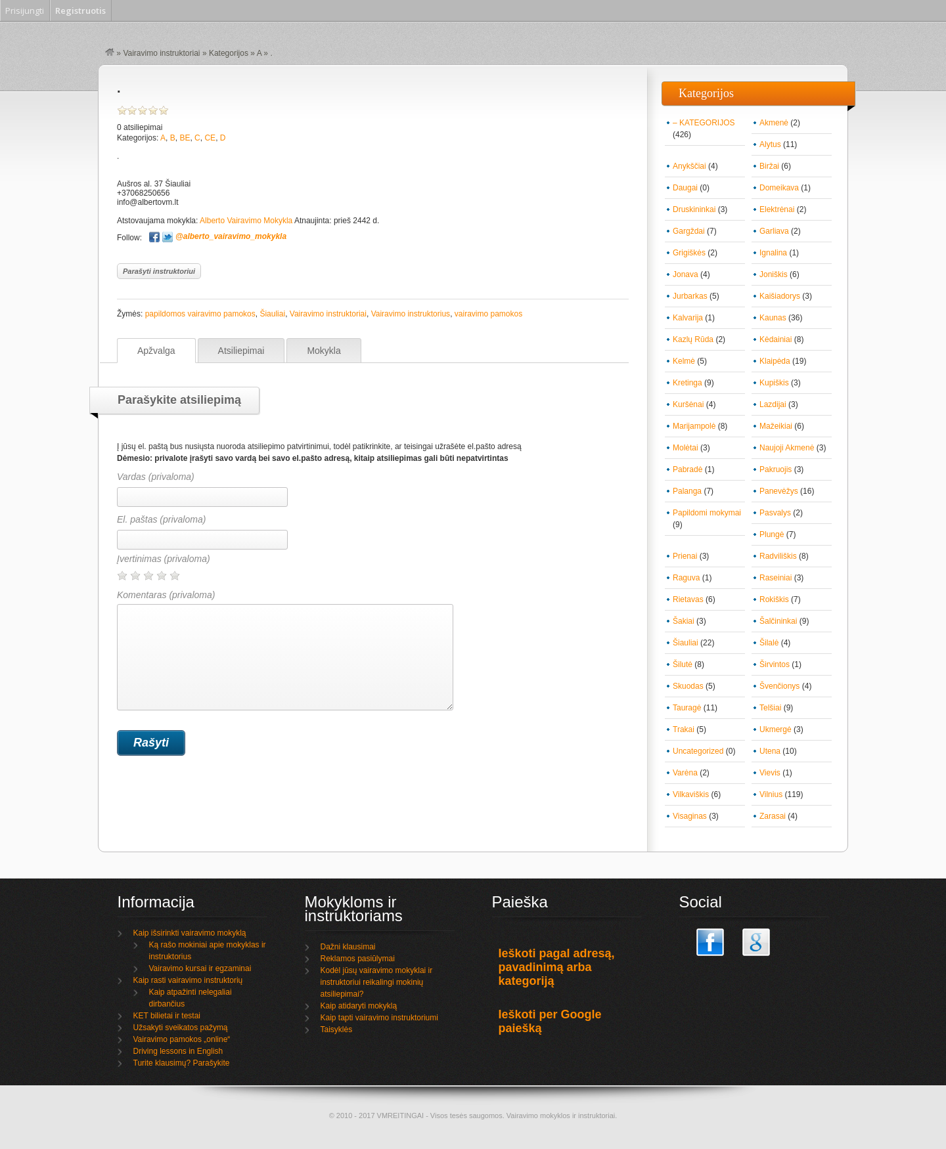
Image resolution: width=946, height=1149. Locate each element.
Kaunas (772, 317)
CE (209, 137)
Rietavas (688, 599)
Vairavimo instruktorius (410, 313)
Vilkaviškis (691, 794)
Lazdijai (772, 404)
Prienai (685, 556)
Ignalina (773, 252)
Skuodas (688, 686)
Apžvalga (156, 350)
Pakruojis (775, 469)
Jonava (685, 274)
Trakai (683, 729)
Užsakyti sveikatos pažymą (180, 1027)
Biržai (769, 166)
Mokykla (323, 350)
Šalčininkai (778, 621)
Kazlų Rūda (693, 339)
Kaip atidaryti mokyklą (359, 1005)
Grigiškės (689, 252)
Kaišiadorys (779, 296)
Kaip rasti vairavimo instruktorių (188, 980)
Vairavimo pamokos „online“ (182, 1039)
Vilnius (770, 794)
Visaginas (690, 816)
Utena (769, 751)
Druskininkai (694, 209)
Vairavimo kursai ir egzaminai (200, 968)
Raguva (686, 577)
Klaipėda (774, 361)
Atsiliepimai (241, 350)
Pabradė (687, 469)
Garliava (774, 231)
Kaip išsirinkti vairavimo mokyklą (189, 933)
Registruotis (80, 10)
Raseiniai (775, 577)
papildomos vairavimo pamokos (200, 313)
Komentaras (285, 650)
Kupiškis (774, 382)
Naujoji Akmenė (786, 447)
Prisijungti (24, 10)
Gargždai (689, 231)
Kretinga (687, 382)
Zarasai (772, 816)
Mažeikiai (775, 426)
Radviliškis (778, 556)
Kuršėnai (688, 404)
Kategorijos (228, 53)
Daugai (685, 187)
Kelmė (684, 361)
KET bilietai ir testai (167, 1015)
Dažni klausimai (348, 946)
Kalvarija (688, 317)
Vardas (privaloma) (155, 476)
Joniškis (773, 274)
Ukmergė (775, 729)
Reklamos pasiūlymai (358, 958)
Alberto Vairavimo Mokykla (246, 220)
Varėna (685, 772)
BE (184, 137)
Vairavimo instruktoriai (161, 53)
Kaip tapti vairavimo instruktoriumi (379, 1017)
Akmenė (773, 122)
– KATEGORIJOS (703, 122)
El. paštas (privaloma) (161, 519)
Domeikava (779, 187)
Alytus (770, 144)
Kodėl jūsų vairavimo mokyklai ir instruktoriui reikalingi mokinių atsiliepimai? (377, 982)
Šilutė (682, 664)
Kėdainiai (775, 339)
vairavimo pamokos (488, 313)
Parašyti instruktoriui (159, 271)
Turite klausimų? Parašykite (181, 1063)
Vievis (769, 772)
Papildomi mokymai (707, 512)
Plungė (771, 534)
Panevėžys (778, 491)
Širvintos (774, 664)
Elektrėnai (776, 209)
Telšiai (770, 707)
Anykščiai (689, 166)
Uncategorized (698, 751)
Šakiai (683, 621)
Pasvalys (775, 512)
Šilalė (768, 642)
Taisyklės (337, 1029)
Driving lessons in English (178, 1051)
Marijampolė (694, 426)
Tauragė (687, 707)
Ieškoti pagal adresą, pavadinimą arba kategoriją (557, 967)
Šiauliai (272, 313)
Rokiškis (774, 599)
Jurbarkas (690, 296)
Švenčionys (779, 686)
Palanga (687, 491)
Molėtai (685, 447)
